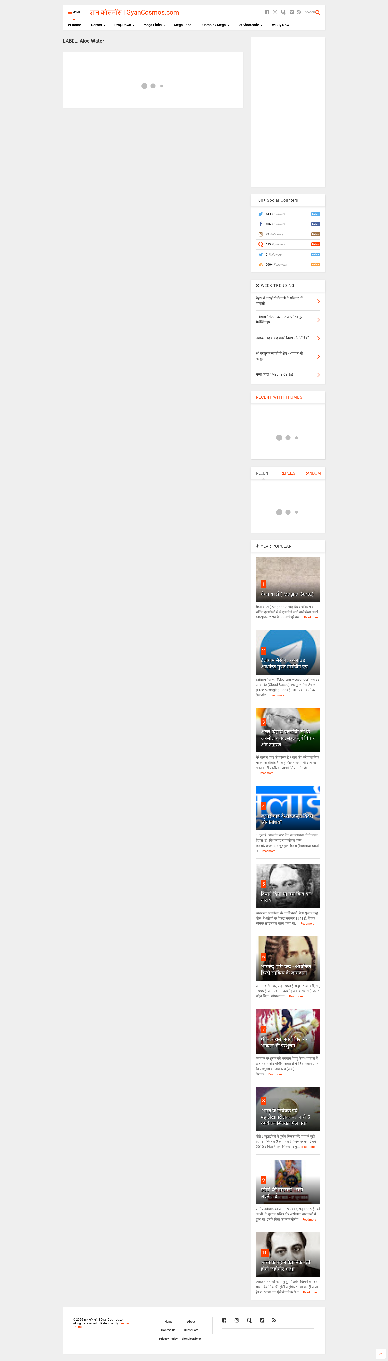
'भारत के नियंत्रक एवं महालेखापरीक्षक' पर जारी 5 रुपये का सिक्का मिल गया (285, 1117)
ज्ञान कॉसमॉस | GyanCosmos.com (134, 12)
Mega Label (183, 25)
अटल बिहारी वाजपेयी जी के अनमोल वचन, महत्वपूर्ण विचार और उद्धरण (288, 738)
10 (264, 1252)
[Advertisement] (288, 111)
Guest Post (191, 1330)
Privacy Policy (168, 1338)
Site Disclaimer (191, 1338)
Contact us (168, 1330)
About (191, 1321)
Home (74, 25)
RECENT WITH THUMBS (279, 397)
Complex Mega (216, 25)
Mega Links (154, 25)
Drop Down (124, 25)
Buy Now (280, 25)
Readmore (311, 617)
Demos (98, 25)
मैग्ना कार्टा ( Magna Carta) (287, 594)
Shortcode (250, 25)
